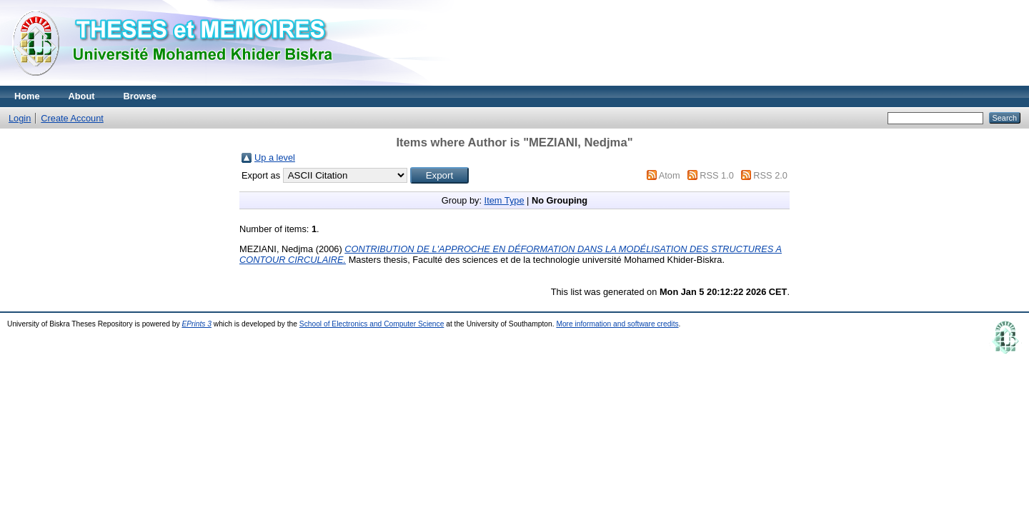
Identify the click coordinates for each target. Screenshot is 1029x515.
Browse (140, 96)
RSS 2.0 (770, 175)
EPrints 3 (197, 324)
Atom (669, 175)
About (82, 96)
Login (20, 118)
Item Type (504, 200)
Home (27, 96)
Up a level (274, 157)
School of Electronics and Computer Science (371, 324)
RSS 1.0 (717, 175)
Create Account (72, 118)
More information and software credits (617, 324)
